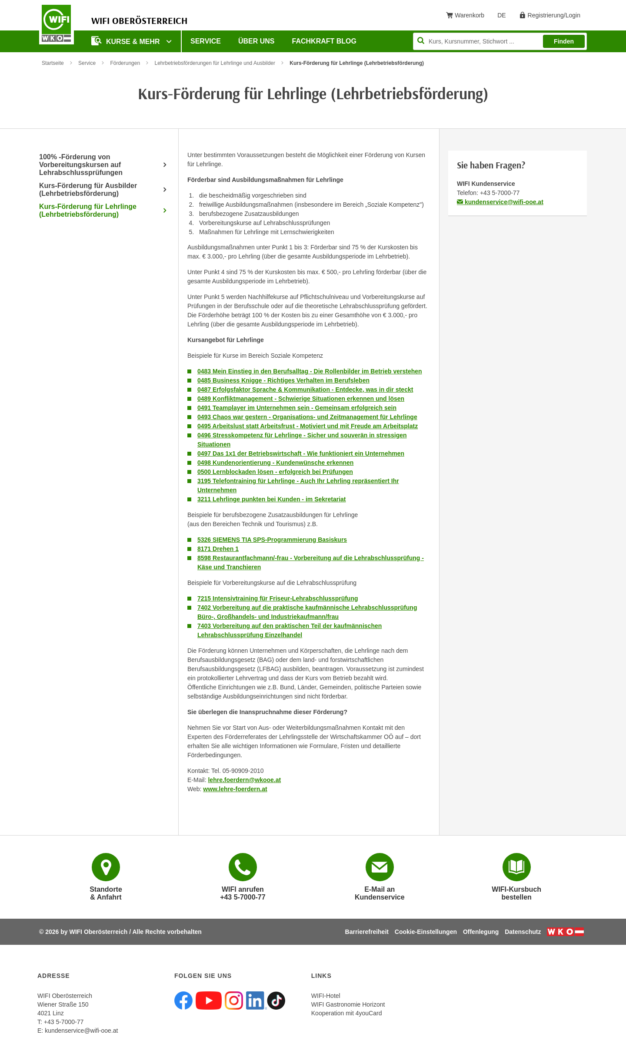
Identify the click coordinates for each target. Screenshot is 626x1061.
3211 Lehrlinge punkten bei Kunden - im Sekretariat (271, 499)
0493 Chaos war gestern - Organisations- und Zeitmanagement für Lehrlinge (307, 416)
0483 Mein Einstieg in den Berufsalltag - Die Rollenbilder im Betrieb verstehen (309, 371)
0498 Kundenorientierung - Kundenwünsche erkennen (275, 462)
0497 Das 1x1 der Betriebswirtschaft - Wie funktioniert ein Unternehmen (300, 453)
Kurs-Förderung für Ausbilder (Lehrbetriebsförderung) (88, 189)
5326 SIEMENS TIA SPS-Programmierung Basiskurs (272, 539)
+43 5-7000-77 (499, 192)
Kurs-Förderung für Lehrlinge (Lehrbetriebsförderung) (88, 210)
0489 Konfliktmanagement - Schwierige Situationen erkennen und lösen (300, 398)
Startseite (53, 63)
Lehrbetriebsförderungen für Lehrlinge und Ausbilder (214, 63)
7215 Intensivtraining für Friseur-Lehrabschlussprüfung (277, 598)
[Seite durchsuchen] (500, 41)
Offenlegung (481, 931)
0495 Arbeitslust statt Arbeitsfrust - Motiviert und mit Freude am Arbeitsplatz (307, 426)
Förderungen (125, 63)
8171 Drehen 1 (218, 548)
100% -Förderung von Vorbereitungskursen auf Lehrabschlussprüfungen (81, 164)
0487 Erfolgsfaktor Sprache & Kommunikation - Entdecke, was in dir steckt (305, 389)
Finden (564, 41)
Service (205, 41)
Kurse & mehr (126, 40)
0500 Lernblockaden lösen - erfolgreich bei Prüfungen (275, 471)
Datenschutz (523, 931)
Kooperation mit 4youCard (346, 1013)
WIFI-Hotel (325, 995)
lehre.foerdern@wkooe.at (244, 779)
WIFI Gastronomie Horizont (348, 1004)
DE (504, 17)
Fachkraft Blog (324, 41)
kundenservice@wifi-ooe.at (500, 201)
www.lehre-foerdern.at (235, 789)
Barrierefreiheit (367, 931)
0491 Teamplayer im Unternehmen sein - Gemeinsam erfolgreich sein (296, 407)
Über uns (256, 41)
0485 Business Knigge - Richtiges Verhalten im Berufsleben (283, 380)
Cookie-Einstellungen (426, 931)
